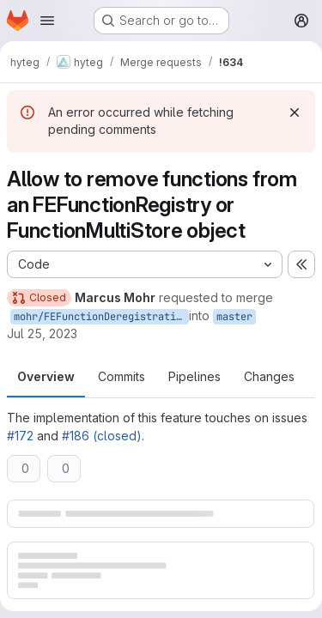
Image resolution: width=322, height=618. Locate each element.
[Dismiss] (294, 112)
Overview (46, 376)
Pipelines (194, 376)
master (234, 317)
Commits (121, 376)
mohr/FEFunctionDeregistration (101, 317)
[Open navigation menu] (47, 20)
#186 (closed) (102, 435)
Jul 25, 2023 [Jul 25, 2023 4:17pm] (42, 333)
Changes (269, 376)
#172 (20, 435)
